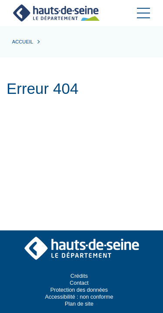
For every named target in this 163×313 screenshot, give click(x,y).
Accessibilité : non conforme (79, 297)
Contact (79, 283)
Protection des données (79, 290)
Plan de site (79, 304)
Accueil (22, 41)
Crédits (79, 276)
